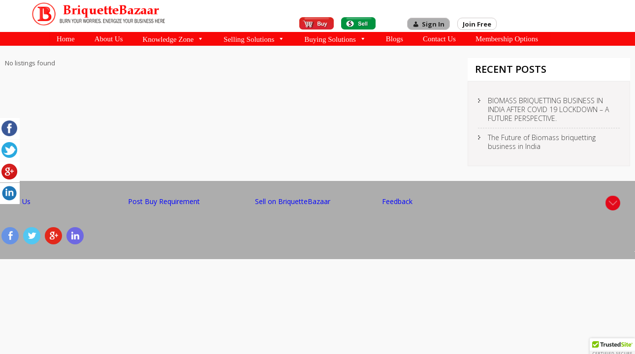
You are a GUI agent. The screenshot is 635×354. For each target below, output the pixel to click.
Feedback (397, 201)
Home (66, 39)
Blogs (394, 39)
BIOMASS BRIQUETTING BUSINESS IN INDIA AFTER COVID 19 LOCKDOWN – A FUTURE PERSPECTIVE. (548, 109)
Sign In (433, 24)
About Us (109, 39)
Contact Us (439, 39)
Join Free (477, 24)
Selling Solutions (254, 39)
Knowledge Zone (173, 39)
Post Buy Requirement (164, 201)
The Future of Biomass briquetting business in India (542, 142)
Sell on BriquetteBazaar (292, 201)
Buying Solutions (335, 39)
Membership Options (507, 39)
